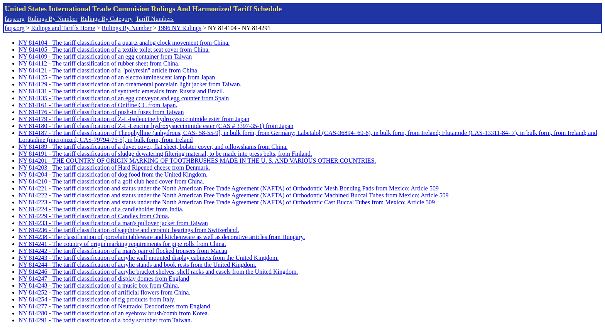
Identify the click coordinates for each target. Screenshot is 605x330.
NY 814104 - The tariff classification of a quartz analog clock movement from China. (124, 42)
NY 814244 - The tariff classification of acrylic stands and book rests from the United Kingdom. (137, 264)
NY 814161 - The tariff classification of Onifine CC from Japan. (98, 105)
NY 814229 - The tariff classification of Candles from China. (94, 216)
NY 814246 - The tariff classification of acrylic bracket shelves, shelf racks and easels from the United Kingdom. (158, 271)
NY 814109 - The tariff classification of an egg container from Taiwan (105, 56)
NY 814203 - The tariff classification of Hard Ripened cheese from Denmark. (114, 167)
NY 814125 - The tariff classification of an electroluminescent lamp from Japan (117, 77)
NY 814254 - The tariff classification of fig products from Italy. (97, 299)
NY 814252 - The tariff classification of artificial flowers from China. (104, 292)
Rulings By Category (107, 18)
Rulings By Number (53, 18)
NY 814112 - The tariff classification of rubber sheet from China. (99, 63)
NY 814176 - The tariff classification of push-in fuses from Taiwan (101, 112)
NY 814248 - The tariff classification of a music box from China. (99, 285)
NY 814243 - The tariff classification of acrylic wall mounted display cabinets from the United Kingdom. (149, 257)
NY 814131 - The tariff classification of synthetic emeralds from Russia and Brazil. (121, 91)
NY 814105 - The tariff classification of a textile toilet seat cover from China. (114, 49)
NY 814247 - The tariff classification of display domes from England (104, 278)
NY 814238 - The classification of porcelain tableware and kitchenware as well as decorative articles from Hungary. (162, 237)
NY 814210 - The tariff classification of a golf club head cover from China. (111, 181)
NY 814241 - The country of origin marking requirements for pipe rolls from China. (122, 244)
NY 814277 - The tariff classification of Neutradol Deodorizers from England (114, 306)
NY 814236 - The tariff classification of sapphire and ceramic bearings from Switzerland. (129, 230)
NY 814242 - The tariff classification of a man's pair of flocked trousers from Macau (123, 251)
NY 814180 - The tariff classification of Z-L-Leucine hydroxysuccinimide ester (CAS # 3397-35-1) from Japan (156, 126)
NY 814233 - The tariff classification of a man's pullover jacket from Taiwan (113, 223)
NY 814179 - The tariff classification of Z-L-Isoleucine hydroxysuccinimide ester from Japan (134, 119)
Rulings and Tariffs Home (63, 28)
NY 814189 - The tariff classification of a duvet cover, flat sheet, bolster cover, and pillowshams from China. (153, 146)
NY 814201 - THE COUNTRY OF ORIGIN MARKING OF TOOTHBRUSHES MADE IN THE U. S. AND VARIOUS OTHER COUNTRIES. (197, 160)
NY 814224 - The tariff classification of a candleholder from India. (101, 209)
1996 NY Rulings (179, 28)
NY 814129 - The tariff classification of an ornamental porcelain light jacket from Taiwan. (130, 84)
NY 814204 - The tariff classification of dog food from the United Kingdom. (113, 174)
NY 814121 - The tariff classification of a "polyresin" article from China (108, 70)
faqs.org (15, 18)
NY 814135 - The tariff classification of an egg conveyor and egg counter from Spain (124, 98)
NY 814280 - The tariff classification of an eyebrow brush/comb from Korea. (114, 313)
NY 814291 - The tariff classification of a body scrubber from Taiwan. (105, 320)
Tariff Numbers (154, 18)
